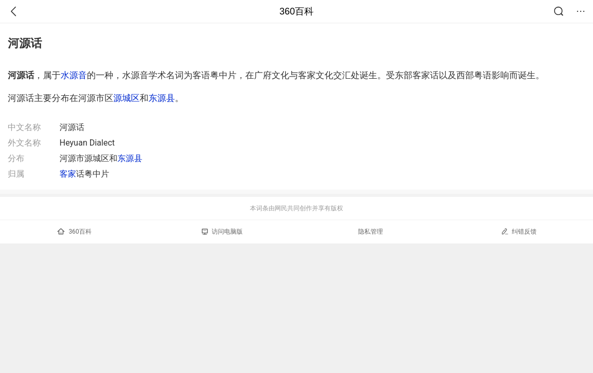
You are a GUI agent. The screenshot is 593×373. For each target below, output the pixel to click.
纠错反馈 (519, 231)
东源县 (162, 98)
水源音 (74, 75)
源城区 (126, 98)
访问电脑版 (222, 231)
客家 (68, 174)
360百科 (296, 11)
